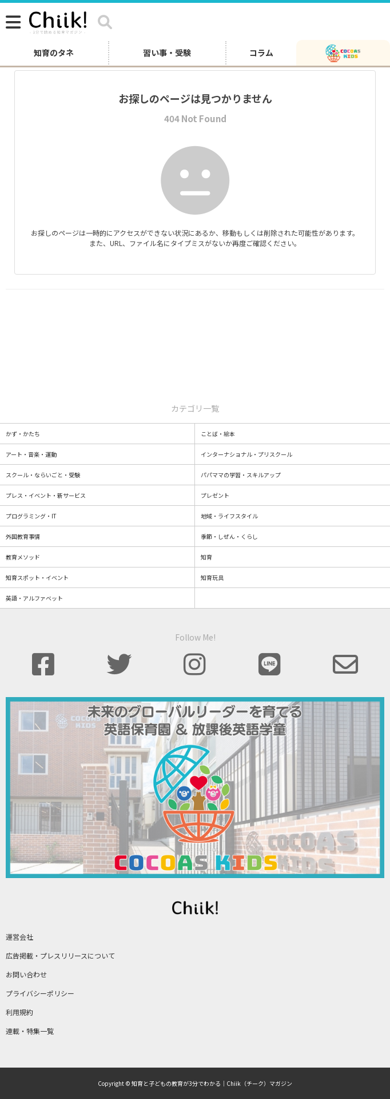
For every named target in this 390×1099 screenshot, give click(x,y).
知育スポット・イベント (37, 577)
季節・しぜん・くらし (229, 536)
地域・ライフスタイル (229, 516)
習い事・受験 (167, 52)
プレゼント (215, 495)
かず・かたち (23, 433)
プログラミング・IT (31, 516)
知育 (206, 557)
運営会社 (19, 936)
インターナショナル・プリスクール (246, 454)
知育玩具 (212, 577)
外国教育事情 (23, 536)
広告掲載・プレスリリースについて (60, 955)
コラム (261, 52)
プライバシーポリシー (40, 993)
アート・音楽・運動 (31, 454)
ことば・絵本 (218, 433)
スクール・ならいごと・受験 (43, 474)
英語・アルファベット (34, 598)
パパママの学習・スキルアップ (241, 474)
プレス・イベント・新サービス (46, 495)
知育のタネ (54, 52)
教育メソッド (23, 557)
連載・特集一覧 (30, 1031)
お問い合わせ (26, 974)
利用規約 (19, 1012)
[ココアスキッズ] (343, 52)
